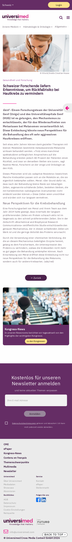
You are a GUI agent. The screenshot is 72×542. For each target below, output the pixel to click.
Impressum (9, 506)
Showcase (9, 487)
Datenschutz (10, 503)
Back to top (55, 534)
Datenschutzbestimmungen (24, 423)
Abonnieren (9, 491)
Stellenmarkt (42, 487)
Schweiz (6, 4)
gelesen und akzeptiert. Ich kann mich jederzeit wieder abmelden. (38, 423)
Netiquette (9, 513)
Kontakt (40, 481)
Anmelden (34, 413)
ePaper (39, 484)
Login (59, 4)
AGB (6, 499)
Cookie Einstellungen (14, 509)
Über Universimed (13, 481)
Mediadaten (9, 484)
